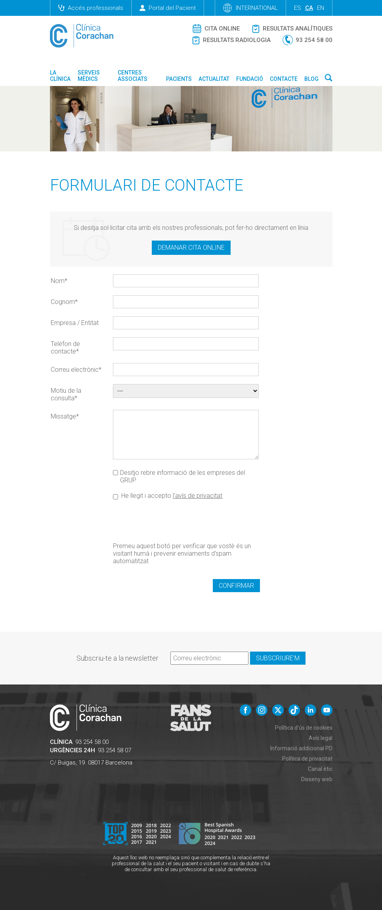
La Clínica (60, 75)
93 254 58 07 (114, 750)
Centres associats (132, 75)
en (320, 7)
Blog (311, 79)
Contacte (284, 79)
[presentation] (173, 520)
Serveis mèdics (89, 75)
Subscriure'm (278, 658)
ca (309, 7)
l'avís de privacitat (197, 495)
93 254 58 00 (92, 742)
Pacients (179, 79)
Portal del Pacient (167, 8)
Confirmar (236, 585)
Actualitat (214, 79)
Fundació (249, 79)
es (297, 7)
